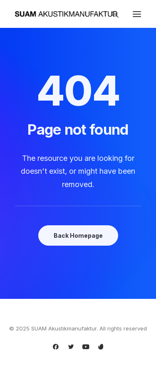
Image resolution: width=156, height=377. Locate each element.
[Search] (111, 14)
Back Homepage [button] (78, 235)
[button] (137, 14)
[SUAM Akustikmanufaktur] (66, 14)
